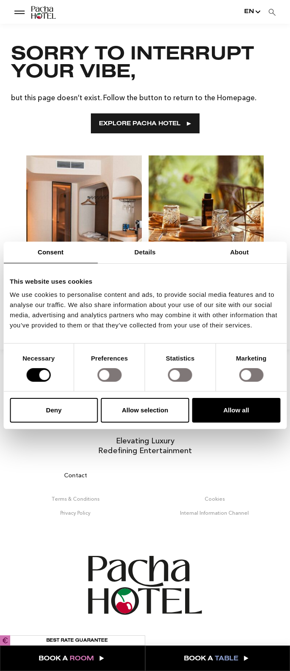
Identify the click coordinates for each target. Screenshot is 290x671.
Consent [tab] (51, 252)
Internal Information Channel (214, 512)
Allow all (236, 410)
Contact (75, 475)
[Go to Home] (36, 12)
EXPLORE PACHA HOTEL (145, 124)
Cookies (215, 499)
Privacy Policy (75, 512)
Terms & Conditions (75, 499)
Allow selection (145, 410)
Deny (54, 410)
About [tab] (239, 252)
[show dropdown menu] (19, 11)
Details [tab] (145, 252)
